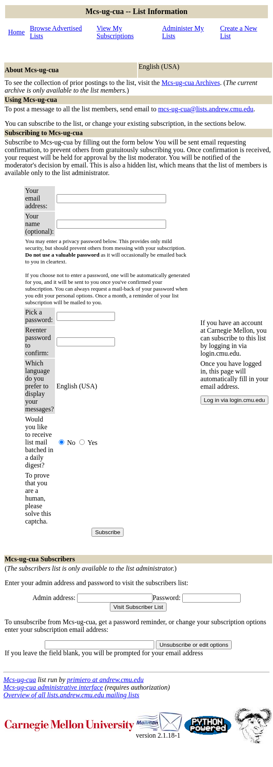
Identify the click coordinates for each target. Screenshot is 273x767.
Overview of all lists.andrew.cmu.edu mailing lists (71, 695)
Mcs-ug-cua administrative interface (53, 687)
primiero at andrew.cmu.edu (105, 679)
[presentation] (121, 498)
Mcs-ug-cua (19, 679)
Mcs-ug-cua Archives (190, 82)
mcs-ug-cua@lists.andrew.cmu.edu (205, 109)
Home (16, 32)
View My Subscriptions (115, 32)
